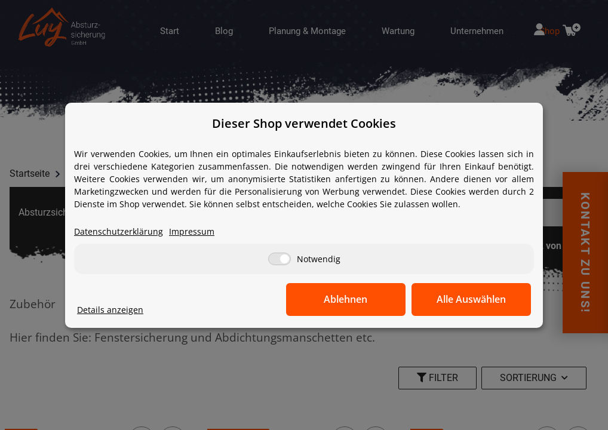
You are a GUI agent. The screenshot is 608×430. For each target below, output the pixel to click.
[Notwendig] (279, 259)
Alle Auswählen (471, 299)
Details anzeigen (110, 309)
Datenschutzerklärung (118, 231)
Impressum (191, 231)
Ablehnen (346, 299)
